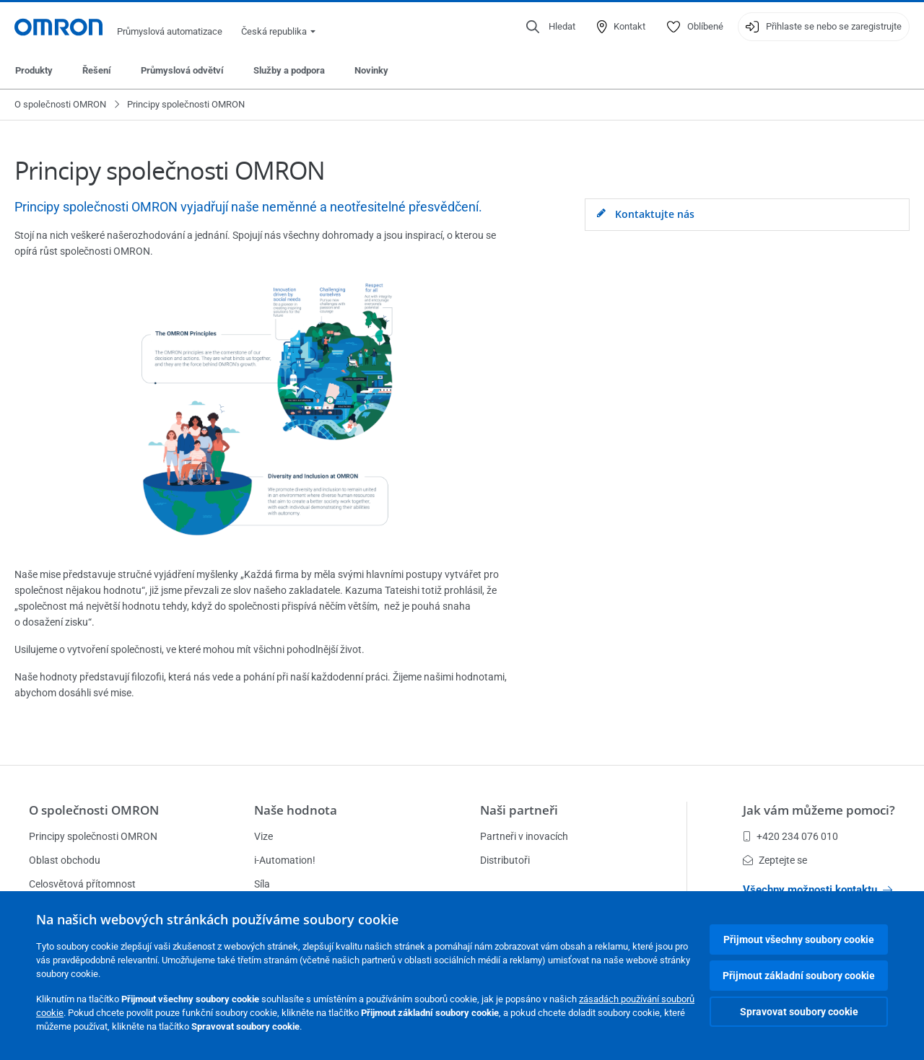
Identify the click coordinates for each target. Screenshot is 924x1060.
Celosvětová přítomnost (82, 884)
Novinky (371, 70)
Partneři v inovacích (524, 836)
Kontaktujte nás (645, 214)
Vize (263, 836)
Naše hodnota (295, 810)
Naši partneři (519, 810)
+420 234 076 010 (790, 836)
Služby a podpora (289, 70)
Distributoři (505, 860)
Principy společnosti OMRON (93, 836)
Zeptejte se (775, 860)
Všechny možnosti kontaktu (817, 889)
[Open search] (551, 26)
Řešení (96, 70)
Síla (262, 884)
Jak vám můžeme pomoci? (819, 810)
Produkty (34, 70)
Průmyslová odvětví (182, 70)
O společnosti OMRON (60, 104)
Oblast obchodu (64, 860)
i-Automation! (284, 860)
